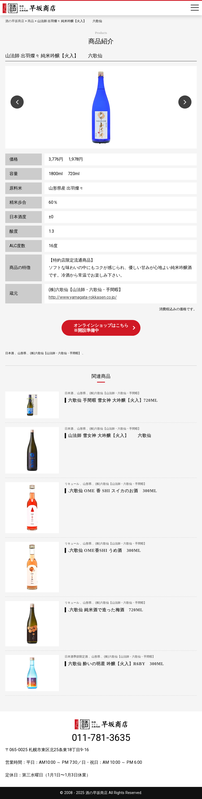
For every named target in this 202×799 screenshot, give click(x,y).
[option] (101, 107)
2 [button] (105, 143)
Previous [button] (17, 102)
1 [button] (99, 143)
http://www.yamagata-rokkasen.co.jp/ (83, 297)
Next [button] (184, 102)
